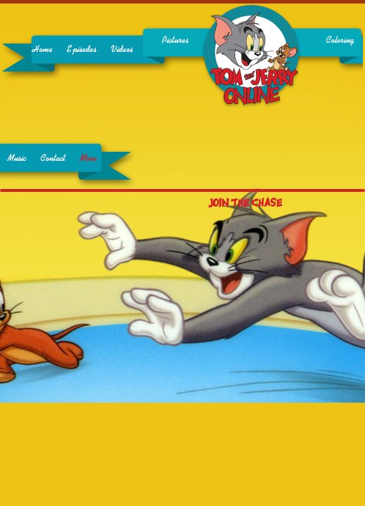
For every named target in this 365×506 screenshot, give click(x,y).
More (88, 158)
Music (16, 158)
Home (42, 49)
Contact (52, 158)
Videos (121, 49)
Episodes (81, 49)
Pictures (175, 40)
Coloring (340, 40)
